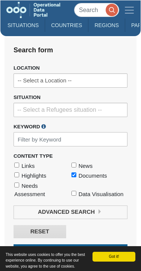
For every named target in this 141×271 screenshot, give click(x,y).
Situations (23, 25)
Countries (66, 25)
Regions (106, 25)
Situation (27, 97)
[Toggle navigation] (129, 10)
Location (27, 68)
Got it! (114, 256)
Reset (39, 231)
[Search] (96, 10)
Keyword (30, 126)
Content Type (33, 156)
